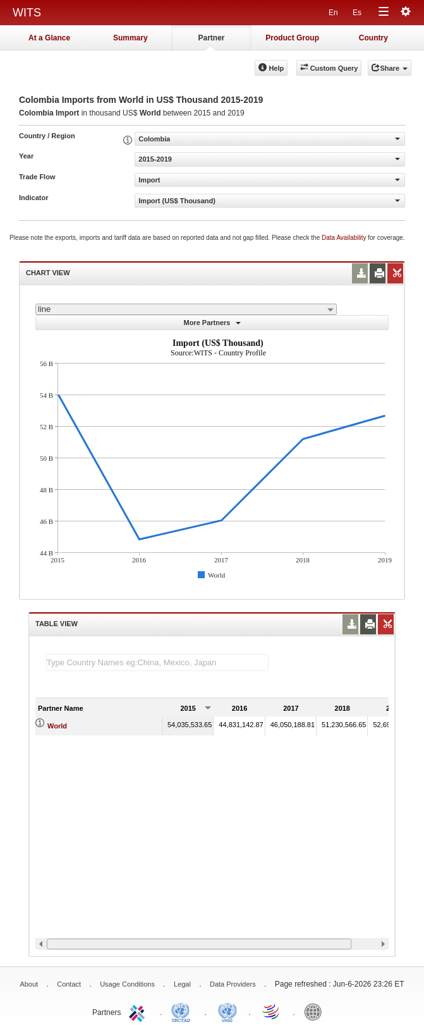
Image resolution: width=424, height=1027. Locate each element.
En (333, 12)
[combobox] (186, 309)
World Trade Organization (271, 1011)
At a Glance (49, 37)
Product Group (292, 37)
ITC (139, 1011)
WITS (27, 12)
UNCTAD (183, 1011)
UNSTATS (227, 1011)
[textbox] (157, 662)
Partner (211, 37)
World (57, 726)
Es (357, 12)
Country (373, 37)
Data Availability (345, 237)
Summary (130, 37)
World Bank (316, 1011)
